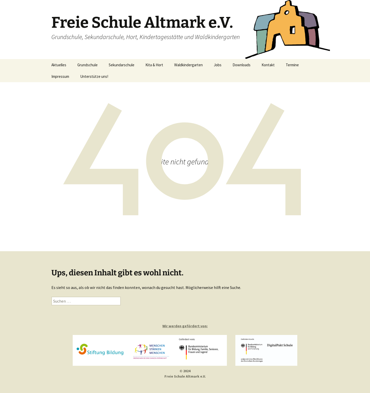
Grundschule (87, 64)
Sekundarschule (121, 64)
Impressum (60, 76)
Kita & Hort (154, 64)
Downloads (242, 64)
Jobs (217, 64)
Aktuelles (58, 64)
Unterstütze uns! (94, 76)
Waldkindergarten (188, 64)
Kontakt (268, 64)
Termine (292, 64)
